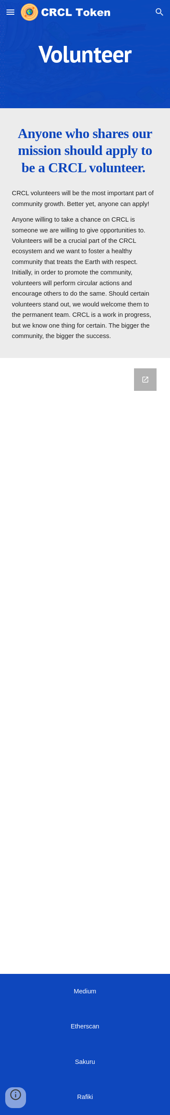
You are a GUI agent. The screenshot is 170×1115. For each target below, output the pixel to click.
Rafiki (85, 1096)
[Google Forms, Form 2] (84, 666)
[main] (84, 54)
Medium (85, 991)
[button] (10, 12)
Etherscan (85, 1026)
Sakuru (85, 1061)
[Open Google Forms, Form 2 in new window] (145, 379)
